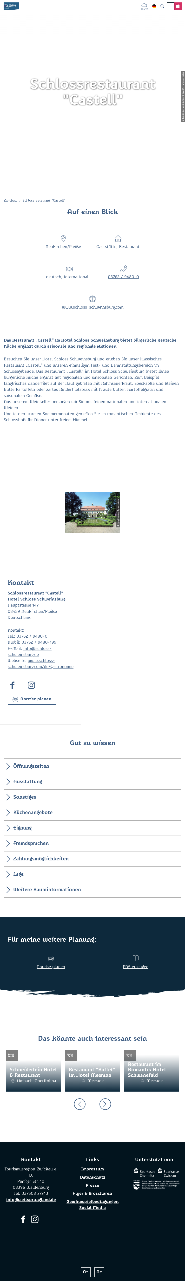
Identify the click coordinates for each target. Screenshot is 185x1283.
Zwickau (10, 200)
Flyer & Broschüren (92, 1194)
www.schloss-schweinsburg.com (92, 307)
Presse (92, 1186)
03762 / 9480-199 (38, 643)
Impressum (92, 1169)
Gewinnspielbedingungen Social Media (92, 1205)
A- (85, 1272)
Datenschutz (92, 1177)
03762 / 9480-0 (123, 277)
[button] (32, 699)
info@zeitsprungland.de (31, 1200)
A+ (99, 1272)
